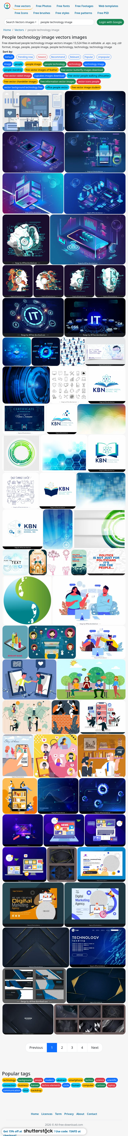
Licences (46, 1114)
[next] (95, 1047)
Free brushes (41, 13)
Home (7, 30)
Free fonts (63, 6)
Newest (42, 56)
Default (9, 56)
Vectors (19, 30)
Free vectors (22, 6)
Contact (92, 1114)
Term (58, 1114)
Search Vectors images (20, 22)
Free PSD (103, 13)
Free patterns (83, 13)
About (80, 1114)
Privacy (69, 1114)
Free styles (62, 13)
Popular (88, 56)
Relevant (75, 56)
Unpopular (104, 56)
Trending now (25, 56)
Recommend (58, 56)
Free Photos (43, 6)
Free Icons (21, 13)
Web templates (108, 6)
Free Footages (84, 6)
